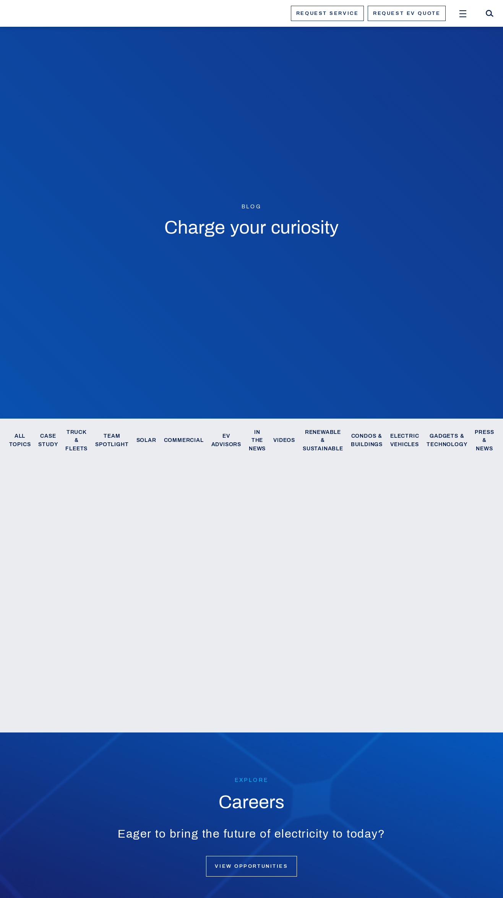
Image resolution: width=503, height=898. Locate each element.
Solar (146, 440)
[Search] (489, 13)
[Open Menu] (462, 13)
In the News (257, 440)
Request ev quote (406, 13)
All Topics (20, 440)
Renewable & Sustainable (323, 440)
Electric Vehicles (404, 440)
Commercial (184, 440)
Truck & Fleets (76, 440)
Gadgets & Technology (447, 440)
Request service (327, 13)
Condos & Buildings (367, 440)
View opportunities (251, 866)
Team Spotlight (111, 440)
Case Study (48, 440)
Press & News (484, 440)
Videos (284, 440)
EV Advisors (226, 440)
